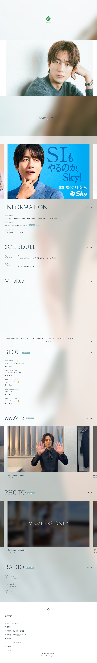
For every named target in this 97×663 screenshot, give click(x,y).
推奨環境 (8, 639)
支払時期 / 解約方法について (15, 635)
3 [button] (50, 342)
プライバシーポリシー (13, 623)
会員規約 (8, 627)
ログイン (55, 117)
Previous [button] (5, 341)
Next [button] (90, 341)
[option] (48, 171)
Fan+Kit (52, 653)
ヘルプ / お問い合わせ (13, 642)
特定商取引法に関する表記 (15, 631)
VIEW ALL (89, 207)
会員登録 (42, 117)
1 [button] (46, 342)
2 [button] (48, 342)
